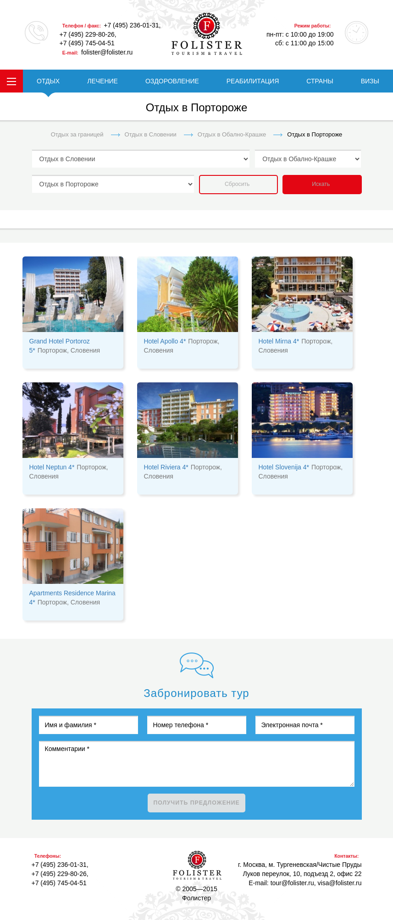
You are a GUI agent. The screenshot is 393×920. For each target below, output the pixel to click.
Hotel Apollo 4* (165, 341)
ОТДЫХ (48, 81)
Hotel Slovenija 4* (284, 467)
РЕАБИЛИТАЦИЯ (253, 81)
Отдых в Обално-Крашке (232, 134)
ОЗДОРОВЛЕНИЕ (172, 81)
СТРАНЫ (319, 81)
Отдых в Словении (151, 134)
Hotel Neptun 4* (52, 467)
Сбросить (237, 184)
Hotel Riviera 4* (166, 467)
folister (207, 34)
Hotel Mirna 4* (279, 341)
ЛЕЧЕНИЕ (102, 81)
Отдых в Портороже (314, 134)
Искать (321, 184)
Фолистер (197, 865)
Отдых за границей (77, 134)
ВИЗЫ (370, 81)
